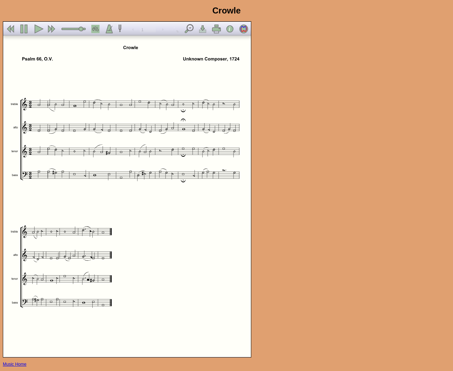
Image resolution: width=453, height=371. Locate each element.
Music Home (15, 364)
